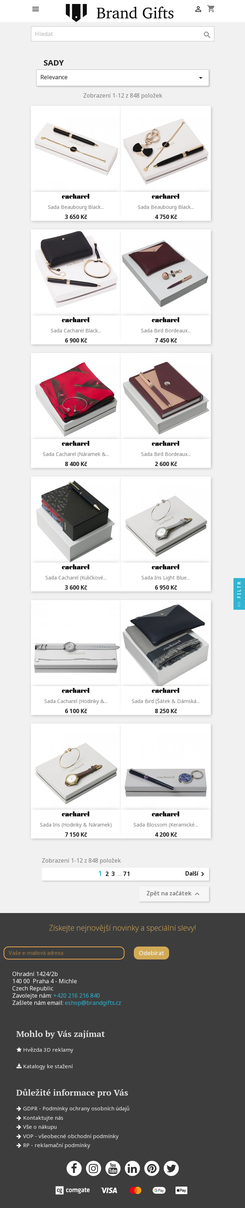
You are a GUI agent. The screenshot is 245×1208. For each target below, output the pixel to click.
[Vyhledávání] (122, 33)
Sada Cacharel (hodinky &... (76, 701)
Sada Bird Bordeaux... (166, 330)
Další (196, 874)
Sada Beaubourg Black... (76, 206)
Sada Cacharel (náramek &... (76, 454)
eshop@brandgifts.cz (93, 1003)
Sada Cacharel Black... (76, 330)
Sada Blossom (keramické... (165, 824)
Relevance (122, 77)
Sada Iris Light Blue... (165, 577)
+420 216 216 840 (76, 995)
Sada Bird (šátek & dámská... (166, 701)
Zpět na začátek (173, 894)
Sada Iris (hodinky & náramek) (76, 824)
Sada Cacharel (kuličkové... (75, 577)
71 (127, 874)
